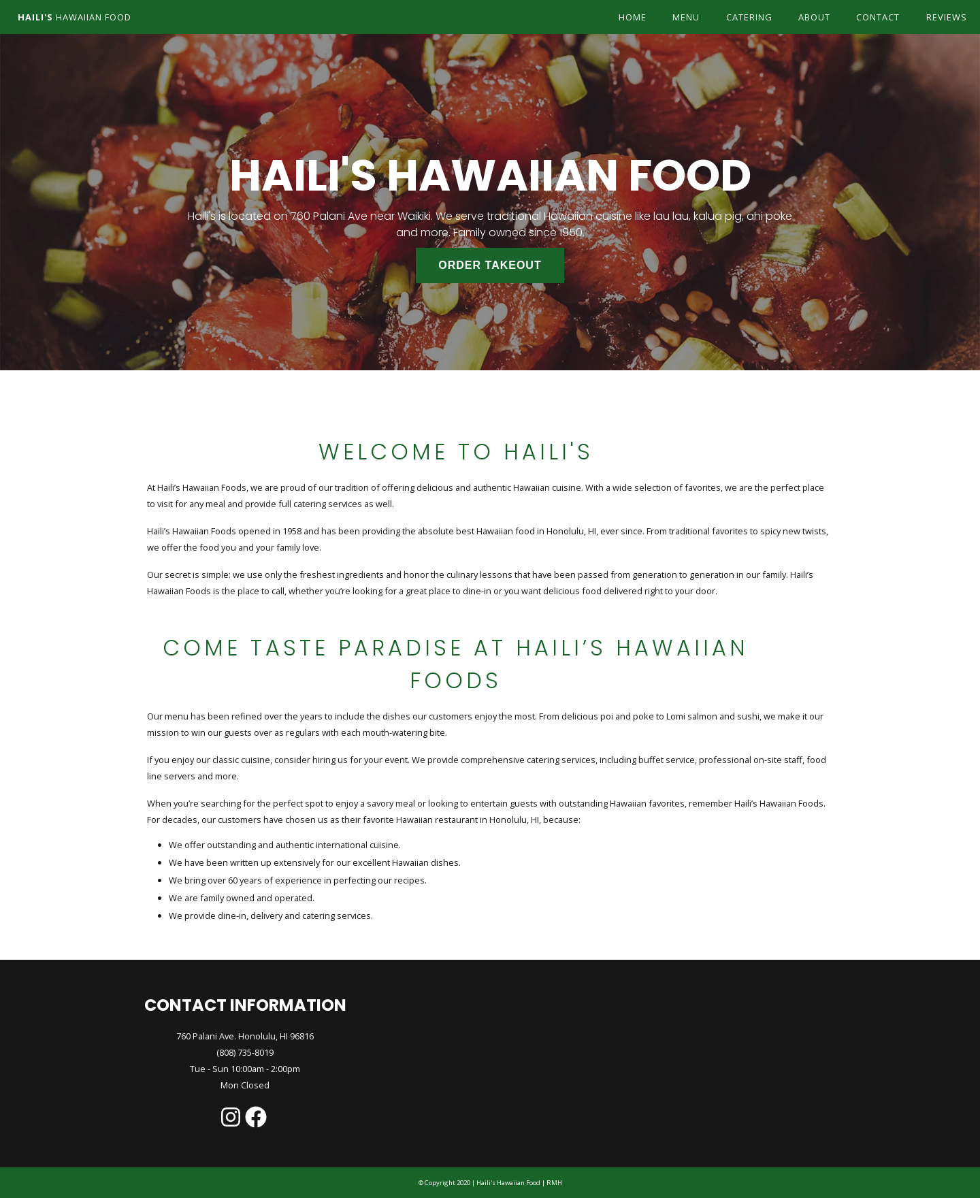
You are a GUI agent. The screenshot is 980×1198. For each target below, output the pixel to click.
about (814, 17)
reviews (946, 17)
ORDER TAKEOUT (489, 265)
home (633, 17)
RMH (553, 1182)
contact (878, 17)
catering (749, 17)
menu (686, 17)
